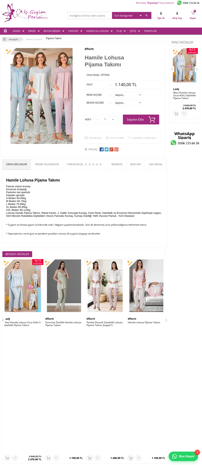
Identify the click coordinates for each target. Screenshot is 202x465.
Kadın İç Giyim (9, 394)
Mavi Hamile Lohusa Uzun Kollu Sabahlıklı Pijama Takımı (22, 324)
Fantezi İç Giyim (10, 409)
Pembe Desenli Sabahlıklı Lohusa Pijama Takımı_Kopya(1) (105, 324)
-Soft (80, 460)
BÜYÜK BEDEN (52, 31)
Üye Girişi (108, 394)
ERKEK (32, 31)
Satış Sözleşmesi (45, 404)
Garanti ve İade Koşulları (49, 409)
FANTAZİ (73, 31)
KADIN (16, 31)
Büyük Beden (9, 404)
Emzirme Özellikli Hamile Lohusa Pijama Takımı (63, 324)
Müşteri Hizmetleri (79, 409)
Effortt (89, 49)
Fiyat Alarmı (117, 137)
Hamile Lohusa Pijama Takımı (144, 322)
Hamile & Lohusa (11, 415)
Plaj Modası (8, 425)
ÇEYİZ (133, 31)
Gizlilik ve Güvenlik (46, 415)
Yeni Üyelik (109, 399)
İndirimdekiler (76, 404)
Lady (7, 318)
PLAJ (119, 31)
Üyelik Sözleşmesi (45, 399)
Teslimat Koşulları (45, 394)
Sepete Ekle (141, 119)
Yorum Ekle (95, 137)
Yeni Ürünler (76, 399)
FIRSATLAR (150, 31)
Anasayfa (74, 394)
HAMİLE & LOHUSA (97, 31)
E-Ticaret (89, 460)
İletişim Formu (111, 409)
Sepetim (107, 404)
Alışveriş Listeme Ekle (144, 137)
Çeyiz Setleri (9, 420)
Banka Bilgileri (77, 415)
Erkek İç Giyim (9, 399)
